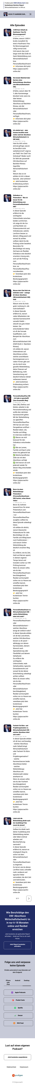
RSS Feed (20, 1023)
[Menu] (30, 14)
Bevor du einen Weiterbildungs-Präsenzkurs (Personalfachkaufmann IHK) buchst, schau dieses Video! (21, 494)
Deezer (20, 1015)
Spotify (20, 1008)
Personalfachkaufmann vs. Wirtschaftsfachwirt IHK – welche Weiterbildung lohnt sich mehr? (22, 613)
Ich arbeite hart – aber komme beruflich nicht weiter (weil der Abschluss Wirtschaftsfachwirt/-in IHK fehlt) (22, 134)
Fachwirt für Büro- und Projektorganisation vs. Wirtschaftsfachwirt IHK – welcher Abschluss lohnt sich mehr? (21, 730)
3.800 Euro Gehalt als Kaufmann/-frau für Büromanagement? (20, 32)
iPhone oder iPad (8, 982)
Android (17, 980)
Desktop (26, 980)
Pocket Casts (20, 1000)
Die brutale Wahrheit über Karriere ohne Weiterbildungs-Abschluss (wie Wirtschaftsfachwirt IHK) (22, 82)
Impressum (24, 1067)
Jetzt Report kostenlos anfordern (17, 945)
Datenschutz (11, 1067)
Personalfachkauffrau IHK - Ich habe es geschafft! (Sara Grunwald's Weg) (21, 398)
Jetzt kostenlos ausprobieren (17, 1057)
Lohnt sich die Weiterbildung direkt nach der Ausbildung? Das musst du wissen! (21, 822)
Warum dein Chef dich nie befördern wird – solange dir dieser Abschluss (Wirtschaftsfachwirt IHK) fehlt (21, 295)
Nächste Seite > (28, 898)
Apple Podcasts (20, 992)
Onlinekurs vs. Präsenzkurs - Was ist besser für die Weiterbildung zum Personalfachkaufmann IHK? (21, 200)
